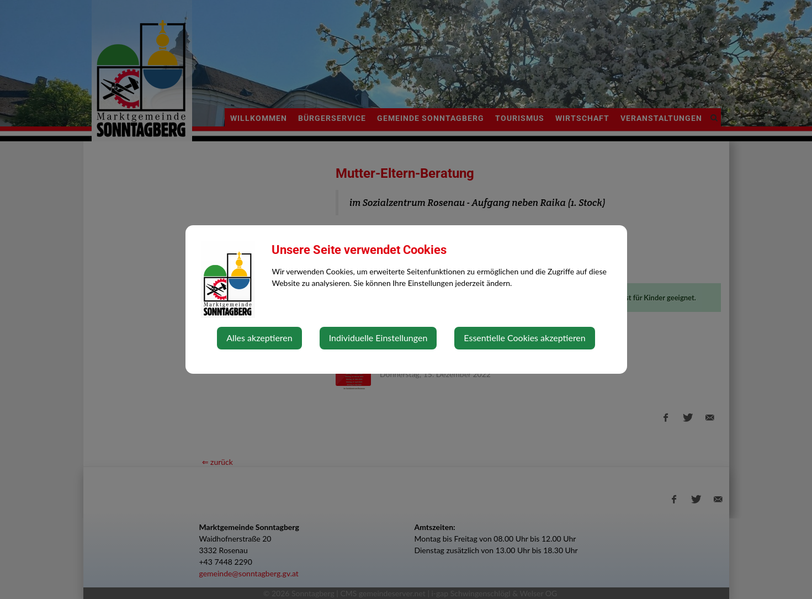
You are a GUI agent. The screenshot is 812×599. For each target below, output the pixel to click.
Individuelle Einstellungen (378, 337)
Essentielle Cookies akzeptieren (524, 337)
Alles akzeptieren (259, 337)
